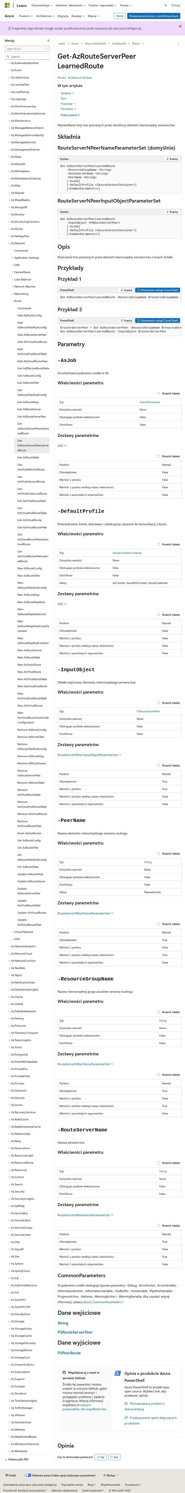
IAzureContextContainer (127, 553)
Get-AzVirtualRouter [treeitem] (29, 520)
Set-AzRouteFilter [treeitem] (28, 847)
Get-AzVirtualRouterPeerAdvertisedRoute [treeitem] (33, 539)
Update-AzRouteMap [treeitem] (30, 874)
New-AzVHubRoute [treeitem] (29, 672)
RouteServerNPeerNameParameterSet (86, 913)
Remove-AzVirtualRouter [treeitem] (32, 814)
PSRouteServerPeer (148, 711)
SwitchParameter (150, 402)
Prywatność (132, 1484)
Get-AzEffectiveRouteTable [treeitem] (33, 368)
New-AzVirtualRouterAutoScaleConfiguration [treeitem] (33, 717)
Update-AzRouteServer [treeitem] (31, 881)
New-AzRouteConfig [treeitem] (29, 568)
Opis (63, 98)
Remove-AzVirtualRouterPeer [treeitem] (29, 823)
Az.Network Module (80, 77)
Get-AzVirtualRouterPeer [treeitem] (32, 527)
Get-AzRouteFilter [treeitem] (28, 383)
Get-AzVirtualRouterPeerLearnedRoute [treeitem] (32, 556)
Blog (90, 1484)
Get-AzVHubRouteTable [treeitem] (31, 501)
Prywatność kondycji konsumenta (23, 1490)
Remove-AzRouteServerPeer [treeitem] (28, 773)
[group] (120, 297)
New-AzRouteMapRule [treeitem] (31, 602)
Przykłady (68, 104)
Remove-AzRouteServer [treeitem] (31, 763)
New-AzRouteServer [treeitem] (29, 650)
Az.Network (119, 43)
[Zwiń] (48, 40)
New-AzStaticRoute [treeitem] (29, 664)
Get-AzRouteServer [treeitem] (29, 409)
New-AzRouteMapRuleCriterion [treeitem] (33, 640)
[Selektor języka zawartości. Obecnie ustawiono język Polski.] (10, 1475)
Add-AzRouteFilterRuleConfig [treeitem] (31, 325)
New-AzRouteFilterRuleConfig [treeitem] (31, 585)
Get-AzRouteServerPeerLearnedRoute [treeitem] (32, 445)
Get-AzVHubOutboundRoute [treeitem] (32, 491)
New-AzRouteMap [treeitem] (28, 595)
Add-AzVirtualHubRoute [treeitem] (32, 342)
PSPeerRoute (69, 1352)
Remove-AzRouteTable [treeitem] (30, 782)
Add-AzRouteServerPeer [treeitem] (31, 334)
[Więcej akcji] (178, 44)
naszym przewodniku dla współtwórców (84, 1407)
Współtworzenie (110, 1484)
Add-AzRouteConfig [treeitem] (29, 315)
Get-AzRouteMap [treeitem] (28, 402)
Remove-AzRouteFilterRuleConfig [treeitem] (31, 746)
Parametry (69, 109)
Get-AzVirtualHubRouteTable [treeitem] (31, 510)
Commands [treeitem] (21, 250)
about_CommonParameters (102, 1302)
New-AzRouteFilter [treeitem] (28, 575)
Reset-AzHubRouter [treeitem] (29, 833)
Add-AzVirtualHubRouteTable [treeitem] (31, 351)
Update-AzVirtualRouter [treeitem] (31, 912)
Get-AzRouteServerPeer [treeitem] (31, 416)
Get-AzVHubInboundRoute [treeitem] (31, 479)
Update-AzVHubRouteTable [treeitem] (28, 903)
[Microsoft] (7, 5)
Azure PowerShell (95, 43)
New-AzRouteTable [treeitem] (28, 657)
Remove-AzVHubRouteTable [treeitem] (28, 792)
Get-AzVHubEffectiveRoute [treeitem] (31, 467)
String (148, 862)
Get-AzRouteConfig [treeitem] (29, 375)
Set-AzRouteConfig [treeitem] (29, 840)
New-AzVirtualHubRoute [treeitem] (32, 686)
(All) (62, 445)
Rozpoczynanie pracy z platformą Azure (154, 16)
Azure (74, 43)
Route (135, 43)
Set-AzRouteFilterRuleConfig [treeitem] (31, 857)
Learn (61, 43)
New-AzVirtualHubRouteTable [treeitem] (31, 696)
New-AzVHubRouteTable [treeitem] (32, 679)
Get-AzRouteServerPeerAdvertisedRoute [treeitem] (33, 428)
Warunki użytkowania (64, 1490)
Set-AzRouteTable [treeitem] (28, 867)
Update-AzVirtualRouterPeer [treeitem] (29, 922)
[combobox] (27, 49)
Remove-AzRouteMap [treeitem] (30, 756)
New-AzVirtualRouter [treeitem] (30, 705)
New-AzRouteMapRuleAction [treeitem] (31, 611)
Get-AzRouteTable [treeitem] (28, 457)
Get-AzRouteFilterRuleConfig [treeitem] (31, 392)
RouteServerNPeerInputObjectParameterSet (89, 755)
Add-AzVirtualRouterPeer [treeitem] (32, 361)
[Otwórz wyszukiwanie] (166, 5)
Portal (119, 16)
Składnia (68, 93)
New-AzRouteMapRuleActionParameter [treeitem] (33, 626)
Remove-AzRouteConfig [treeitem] (31, 729)
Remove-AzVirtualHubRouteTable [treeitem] (31, 804)
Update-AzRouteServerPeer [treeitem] (28, 891)
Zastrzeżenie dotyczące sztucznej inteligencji (30, 1484)
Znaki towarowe (91, 1490)
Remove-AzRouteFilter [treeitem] (30, 737)
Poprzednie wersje (72, 1484)
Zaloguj (175, 5)
